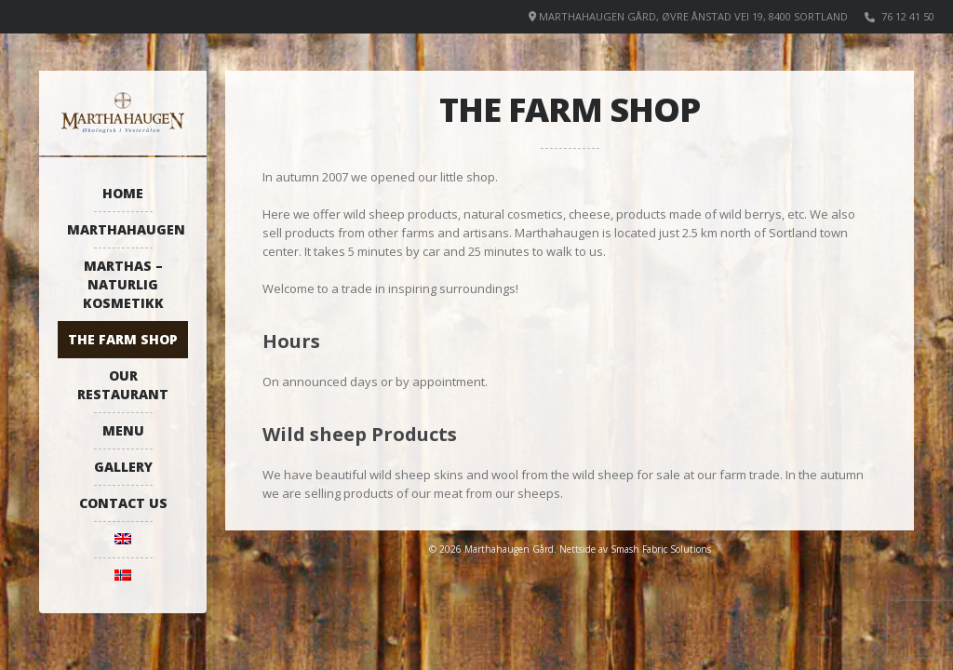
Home (122, 193)
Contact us (123, 503)
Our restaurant (122, 385)
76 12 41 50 (907, 16)
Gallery (123, 467)
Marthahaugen (126, 229)
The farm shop (123, 339)
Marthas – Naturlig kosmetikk (123, 284)
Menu (123, 430)
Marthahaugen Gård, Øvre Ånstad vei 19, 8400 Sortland (693, 16)
